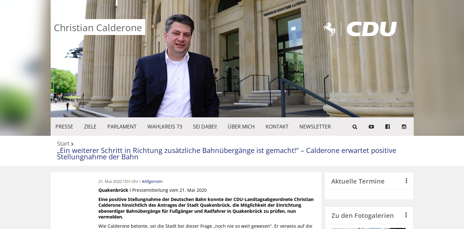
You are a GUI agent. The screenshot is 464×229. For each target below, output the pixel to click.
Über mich (241, 126)
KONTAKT (277, 126)
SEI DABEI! (205, 126)
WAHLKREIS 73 (164, 126)
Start (63, 144)
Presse (64, 126)
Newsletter (315, 126)
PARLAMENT (122, 126)
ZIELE (90, 126)
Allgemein (153, 181)
